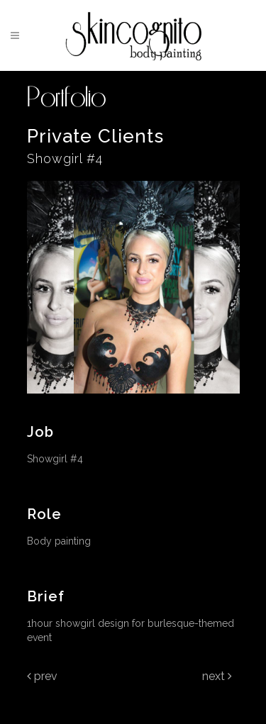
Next (217, 676)
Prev (42, 676)
